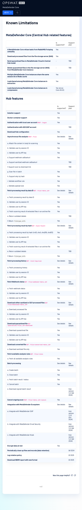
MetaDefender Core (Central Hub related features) (38, 35)
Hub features (14, 98)
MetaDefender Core (11, 7)
